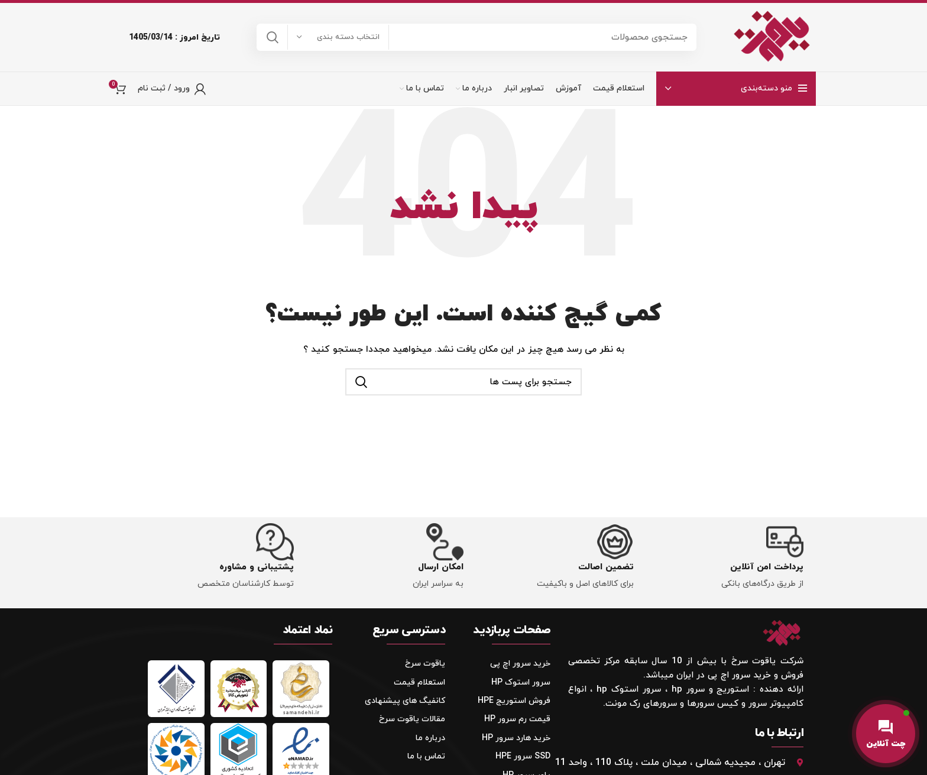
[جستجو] (476, 37)
